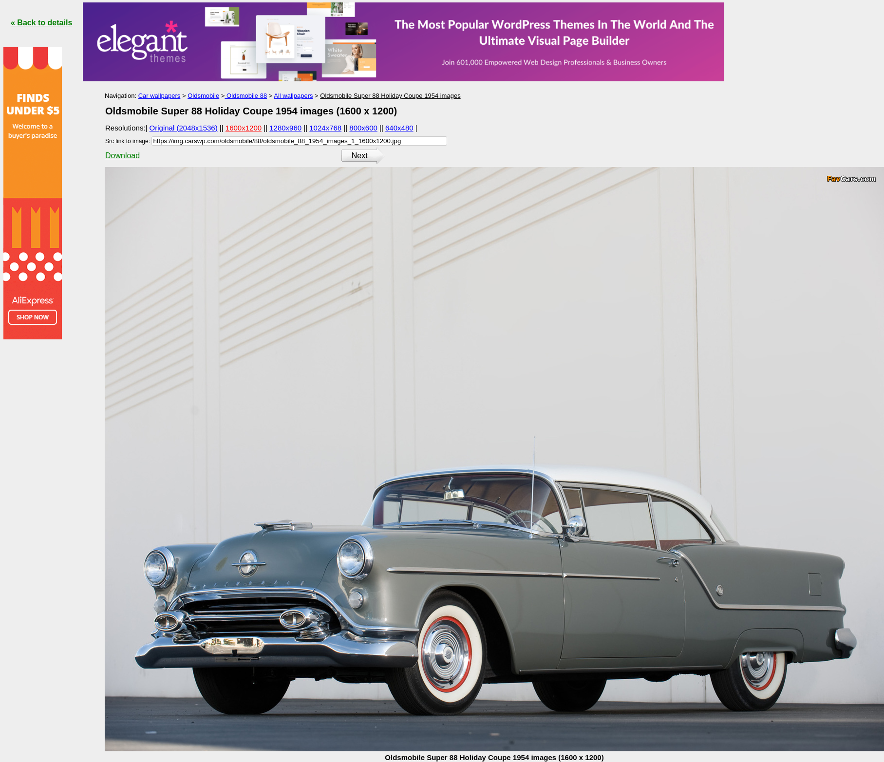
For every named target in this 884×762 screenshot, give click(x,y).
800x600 (363, 128)
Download (122, 155)
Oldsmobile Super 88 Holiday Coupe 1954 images (390, 95)
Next (360, 155)
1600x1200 (244, 128)
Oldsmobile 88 (246, 95)
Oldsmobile (203, 95)
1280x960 (285, 128)
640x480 (399, 128)
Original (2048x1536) (184, 128)
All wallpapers (293, 95)
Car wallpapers (159, 95)
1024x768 (325, 128)
